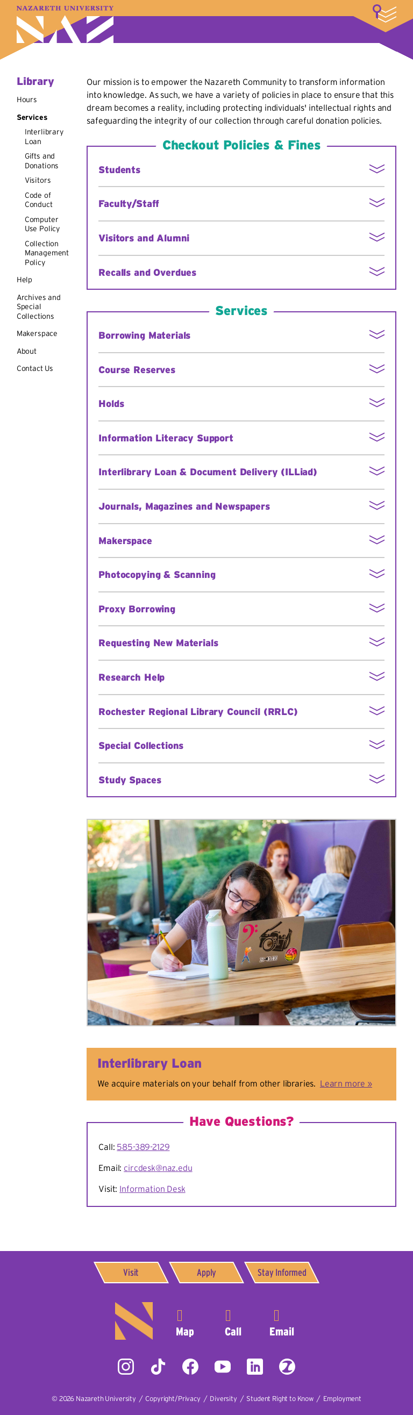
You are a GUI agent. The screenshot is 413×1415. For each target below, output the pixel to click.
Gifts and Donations (42, 161)
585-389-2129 (143, 1147)
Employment (342, 1399)
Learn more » (346, 1083)
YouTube (223, 1367)
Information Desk (152, 1189)
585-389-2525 (233, 1321)
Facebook (190, 1367)
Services (32, 117)
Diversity (223, 1399)
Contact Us (35, 368)
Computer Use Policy (42, 224)
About (27, 351)
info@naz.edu (282, 1321)
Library (35, 81)
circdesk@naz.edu (158, 1168)
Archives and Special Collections (39, 306)
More (384, 13)
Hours (27, 99)
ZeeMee (287, 1367)
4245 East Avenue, (185, 1321)
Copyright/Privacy (172, 1399)
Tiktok (158, 1367)
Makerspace (37, 333)
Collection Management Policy (47, 253)
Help (24, 279)
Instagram (126, 1367)
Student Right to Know (280, 1399)
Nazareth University (65, 24)
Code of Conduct (39, 200)
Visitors (38, 180)
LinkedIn (255, 1367)
